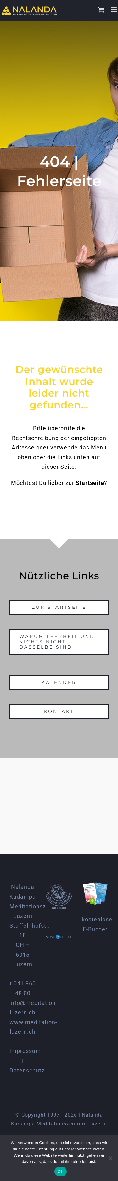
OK (61, 1171)
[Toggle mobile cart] (101, 9)
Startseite (90, 482)
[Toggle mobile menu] (114, 9)
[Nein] (110, 1158)
